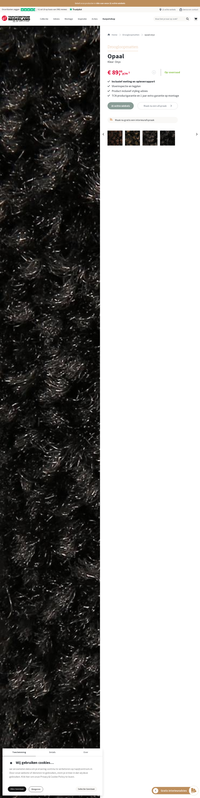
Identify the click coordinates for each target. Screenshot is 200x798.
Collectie (44, 18)
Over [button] (85, 752)
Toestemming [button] (19, 752)
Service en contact (190, 9)
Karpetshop (109, 18)
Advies (56, 18)
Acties (95, 18)
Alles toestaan (17, 789)
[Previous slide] (103, 135)
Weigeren (35, 789)
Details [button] (52, 752)
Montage (69, 18)
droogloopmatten (130, 34)
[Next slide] (196, 135)
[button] (100, 3)
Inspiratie (82, 18)
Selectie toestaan (86, 789)
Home (112, 34)
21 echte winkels (169, 9)
